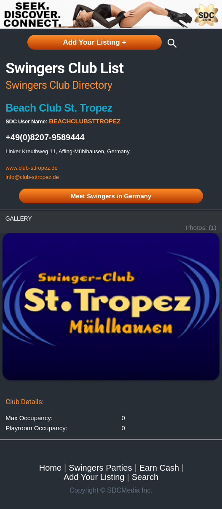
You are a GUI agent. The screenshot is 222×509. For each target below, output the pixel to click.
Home (50, 468)
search (170, 43)
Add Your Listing (94, 477)
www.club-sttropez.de (31, 168)
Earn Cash (159, 468)
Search (145, 477)
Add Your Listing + (94, 42)
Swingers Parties (100, 468)
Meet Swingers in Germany (111, 196)
